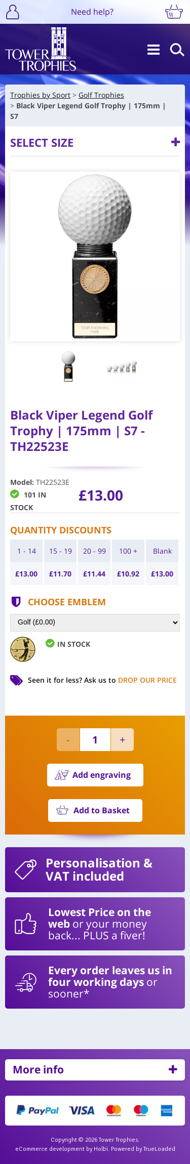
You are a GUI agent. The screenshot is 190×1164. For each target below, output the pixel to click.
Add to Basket (101, 810)
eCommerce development (50, 1149)
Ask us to (130, 680)
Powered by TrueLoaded (143, 1149)
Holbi (101, 1149)
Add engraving (101, 774)
